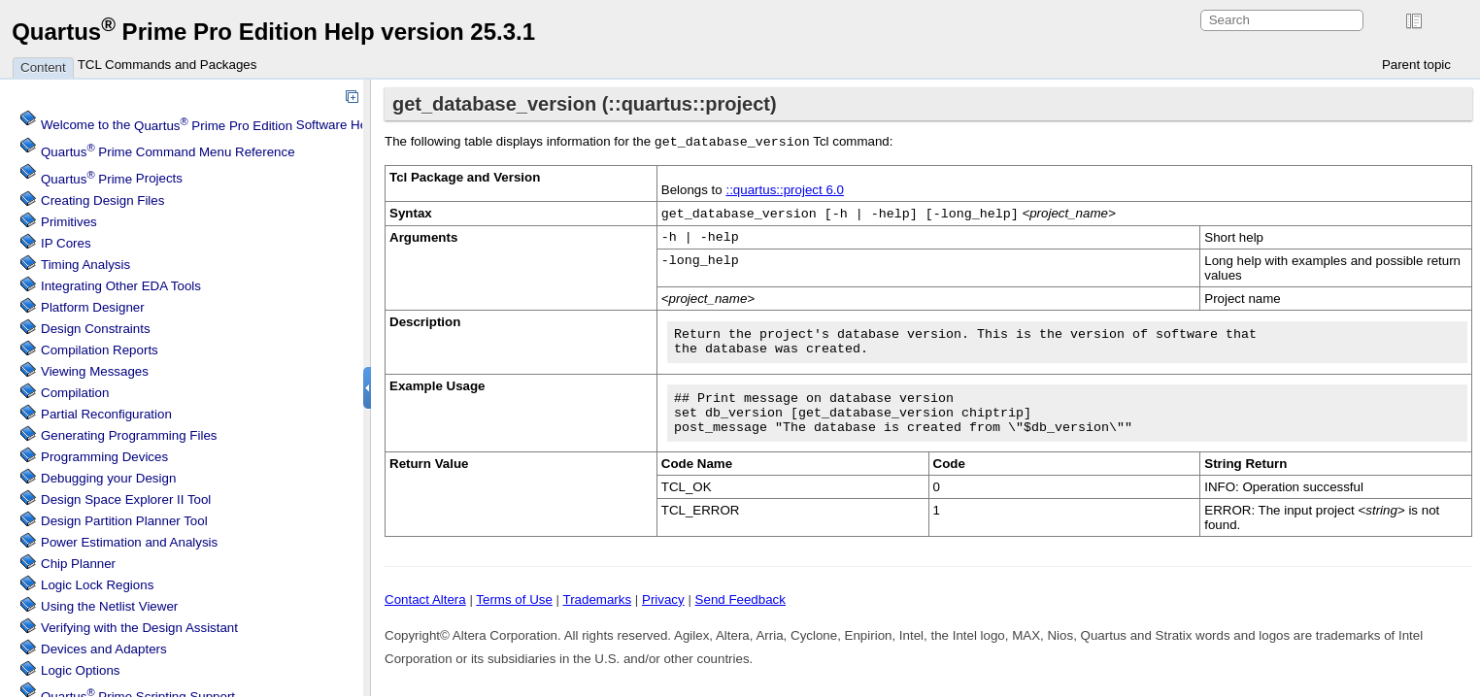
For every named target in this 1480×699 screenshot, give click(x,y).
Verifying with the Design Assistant (139, 627)
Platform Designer (93, 307)
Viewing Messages (95, 371)
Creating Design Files (102, 200)
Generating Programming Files (129, 435)
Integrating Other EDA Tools (121, 286)
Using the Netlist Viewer (109, 606)
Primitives (69, 222)
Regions (97, 585)
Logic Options (80, 670)
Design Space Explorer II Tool (126, 499)
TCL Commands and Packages (167, 64)
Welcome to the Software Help (209, 125)
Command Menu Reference (168, 152)
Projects (112, 179)
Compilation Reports (99, 350)
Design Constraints (96, 328)
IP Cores (66, 243)
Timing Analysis (85, 264)
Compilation (75, 392)
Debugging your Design (108, 478)
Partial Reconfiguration (106, 414)
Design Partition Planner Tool (124, 521)
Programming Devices (104, 456)
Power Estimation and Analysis (129, 542)
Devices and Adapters (104, 649)
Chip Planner (78, 563)
